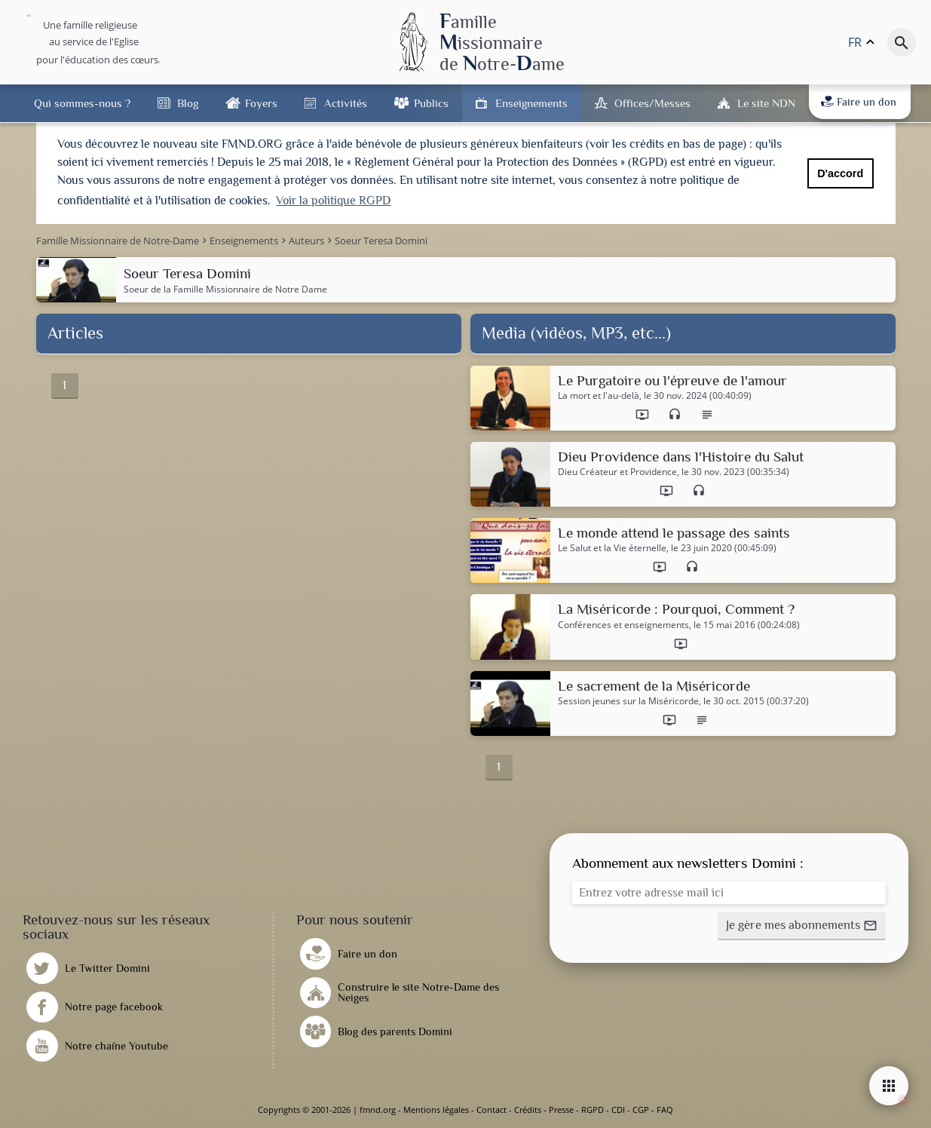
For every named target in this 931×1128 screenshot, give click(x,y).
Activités (345, 103)
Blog (187, 103)
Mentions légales (436, 1109)
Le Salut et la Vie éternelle (612, 548)
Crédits (527, 1109)
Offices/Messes (652, 103)
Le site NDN (766, 103)
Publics (431, 103)
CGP (640, 1109)
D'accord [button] (840, 173)
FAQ (665, 1109)
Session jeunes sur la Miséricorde (628, 701)
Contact (491, 1109)
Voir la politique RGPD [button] (333, 200)
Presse (561, 1109)
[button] (802, 926)
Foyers (261, 103)
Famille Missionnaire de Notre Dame (250, 289)
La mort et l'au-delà (598, 395)
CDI (618, 1109)
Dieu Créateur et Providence (617, 472)
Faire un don (858, 102)
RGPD (592, 1109)
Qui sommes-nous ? (82, 103)
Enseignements (531, 103)
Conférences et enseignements (623, 625)
